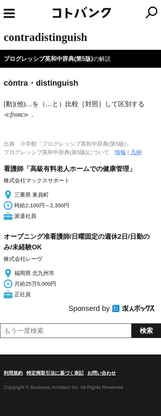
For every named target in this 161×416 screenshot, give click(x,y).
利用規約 (13, 373)
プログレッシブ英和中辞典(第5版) (48, 59)
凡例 (136, 152)
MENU (9, 13)
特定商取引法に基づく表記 (55, 373)
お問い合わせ (101, 373)
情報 (120, 152)
